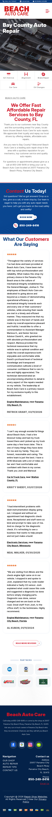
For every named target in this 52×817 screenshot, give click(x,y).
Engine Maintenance (18, 402)
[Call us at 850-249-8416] (26, 225)
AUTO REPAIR (10, 763)
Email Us (44, 784)
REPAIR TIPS (10, 767)
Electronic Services (17, 542)
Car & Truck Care (16, 477)
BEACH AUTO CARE (15, 98)
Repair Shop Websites (35, 796)
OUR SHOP (9, 760)
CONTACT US (10, 770)
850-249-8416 (19, 164)
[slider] (11, 254)
